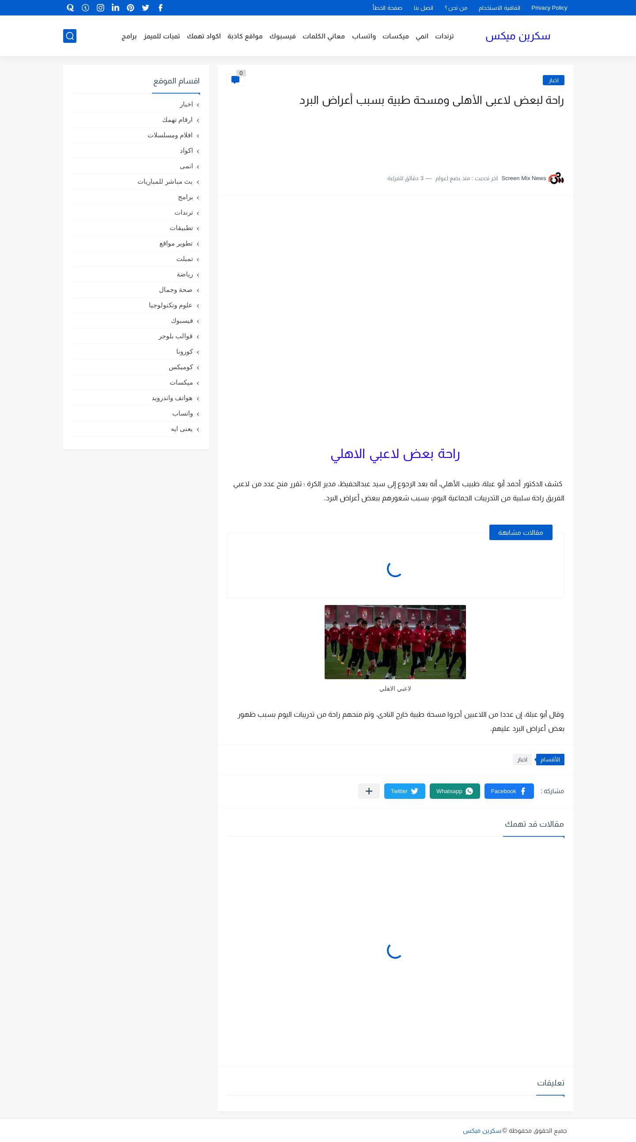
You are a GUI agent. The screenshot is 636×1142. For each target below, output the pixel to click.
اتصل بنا (423, 7)
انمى (186, 166)
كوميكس (181, 367)
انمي (422, 36)
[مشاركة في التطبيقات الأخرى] (369, 791)
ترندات (444, 36)
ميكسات (395, 36)
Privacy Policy (550, 7)
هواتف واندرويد (172, 397)
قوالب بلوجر (176, 336)
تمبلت (184, 258)
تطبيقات (181, 227)
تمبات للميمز (162, 36)
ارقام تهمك (177, 119)
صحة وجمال (176, 289)
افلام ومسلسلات (170, 135)
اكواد (186, 150)
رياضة (185, 274)
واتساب (364, 36)
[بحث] (69, 36)
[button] (509, 791)
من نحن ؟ (456, 7)
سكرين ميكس (517, 36)
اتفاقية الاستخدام (499, 7)
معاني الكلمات (324, 36)
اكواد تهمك (204, 36)
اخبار (554, 80)
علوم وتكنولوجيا (171, 305)
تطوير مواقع (176, 243)
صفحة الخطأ (387, 7)
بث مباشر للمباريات (165, 181)
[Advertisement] (476, 136)
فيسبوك (282, 36)
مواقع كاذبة (245, 36)
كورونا (184, 351)
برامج (129, 36)
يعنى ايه (182, 428)
